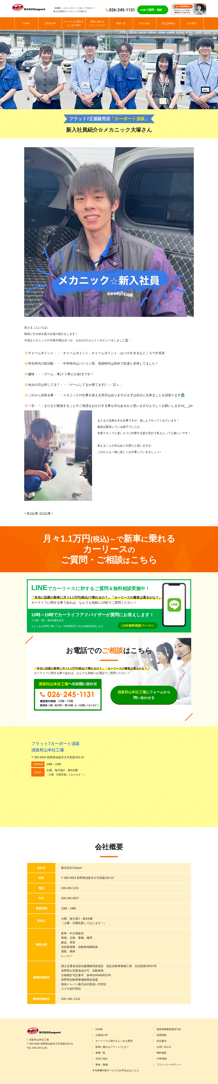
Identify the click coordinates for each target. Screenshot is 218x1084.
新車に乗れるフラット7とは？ (97, 23)
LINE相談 (162, 1058)
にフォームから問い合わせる (143, 695)
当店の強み (144, 23)
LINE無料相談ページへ (137, 625)
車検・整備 (101, 1064)
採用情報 (161, 1035)
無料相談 (161, 1052)
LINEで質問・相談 (151, 9)
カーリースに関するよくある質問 (73, 23)
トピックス (69, 8)
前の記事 (32, 513)
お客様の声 (50, 23)
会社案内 (191, 23)
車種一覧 (120, 23)
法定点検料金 (168, 23)
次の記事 (45, 513)
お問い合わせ (164, 1046)
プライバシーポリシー (169, 1064)
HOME (57, 8)
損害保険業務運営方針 (169, 1029)
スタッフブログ (85, 8)
